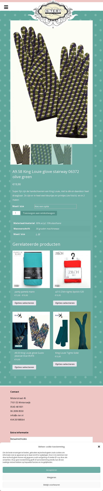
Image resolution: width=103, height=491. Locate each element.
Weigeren (51, 477)
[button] (99, 446)
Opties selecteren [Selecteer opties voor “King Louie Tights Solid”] (65, 364)
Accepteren (51, 470)
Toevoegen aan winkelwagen (39, 213)
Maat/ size (18, 206)
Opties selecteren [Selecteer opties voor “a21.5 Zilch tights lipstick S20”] (65, 302)
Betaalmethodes (18, 438)
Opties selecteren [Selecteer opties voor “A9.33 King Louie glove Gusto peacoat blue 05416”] (24, 367)
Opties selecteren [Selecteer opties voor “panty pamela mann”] (24, 302)
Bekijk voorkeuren (51, 484)
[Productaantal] (16, 213)
